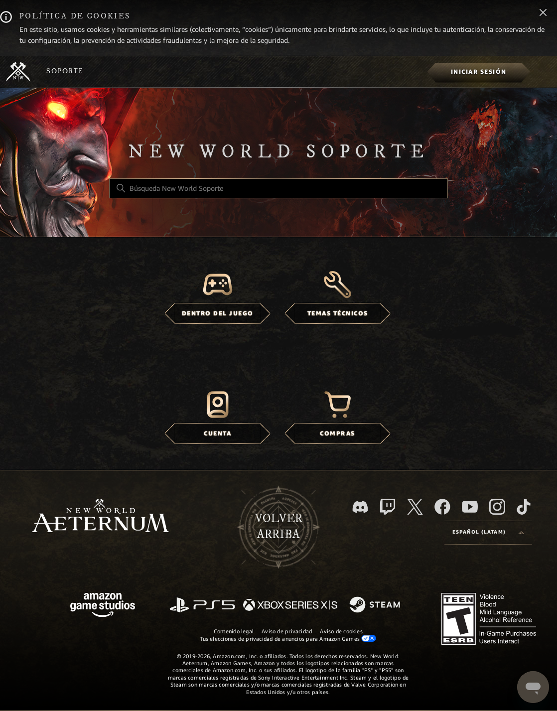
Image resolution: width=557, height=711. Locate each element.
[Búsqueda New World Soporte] (278, 188)
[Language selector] (488, 532)
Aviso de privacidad (287, 631)
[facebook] (442, 507)
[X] (415, 507)
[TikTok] (524, 507)
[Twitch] (388, 507)
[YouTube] (470, 507)
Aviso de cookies (341, 631)
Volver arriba (278, 526)
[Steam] (376, 605)
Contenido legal (234, 631)
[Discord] (360, 507)
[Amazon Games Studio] (102, 606)
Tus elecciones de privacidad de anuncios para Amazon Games (288, 638)
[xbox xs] (290, 605)
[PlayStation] (202, 605)
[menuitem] (479, 72)
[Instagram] (497, 507)
